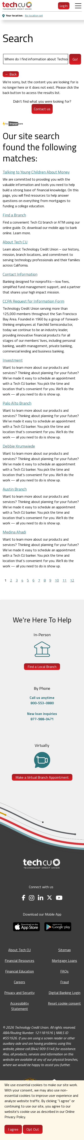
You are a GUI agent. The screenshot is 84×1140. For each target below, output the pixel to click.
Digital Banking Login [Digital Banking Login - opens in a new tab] (64, 992)
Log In (64, 5)
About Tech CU (15, 242)
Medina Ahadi (14, 532)
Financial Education (19, 971)
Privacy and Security (19, 992)
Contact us (42, 109)
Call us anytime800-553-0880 (42, 700)
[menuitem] (17, 6)
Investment (13, 360)
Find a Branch (14, 215)
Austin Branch (15, 489)
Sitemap (64, 950)
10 (57, 580)
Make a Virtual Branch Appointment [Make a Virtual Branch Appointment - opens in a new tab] (42, 777)
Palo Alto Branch (17, 403)
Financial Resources (19, 960)
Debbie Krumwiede (19, 446)
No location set (34, 15)
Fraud (64, 982)
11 (64, 580)
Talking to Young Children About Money (36, 172)
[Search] (35, 59)
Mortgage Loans (64, 960)
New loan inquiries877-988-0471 (42, 716)
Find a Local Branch (42, 666)
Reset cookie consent (64, 1003)
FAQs (64, 971)
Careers (19, 982)
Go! (75, 59)
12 (72, 580)
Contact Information (20, 274)
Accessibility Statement (19, 1006)
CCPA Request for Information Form (33, 301)
